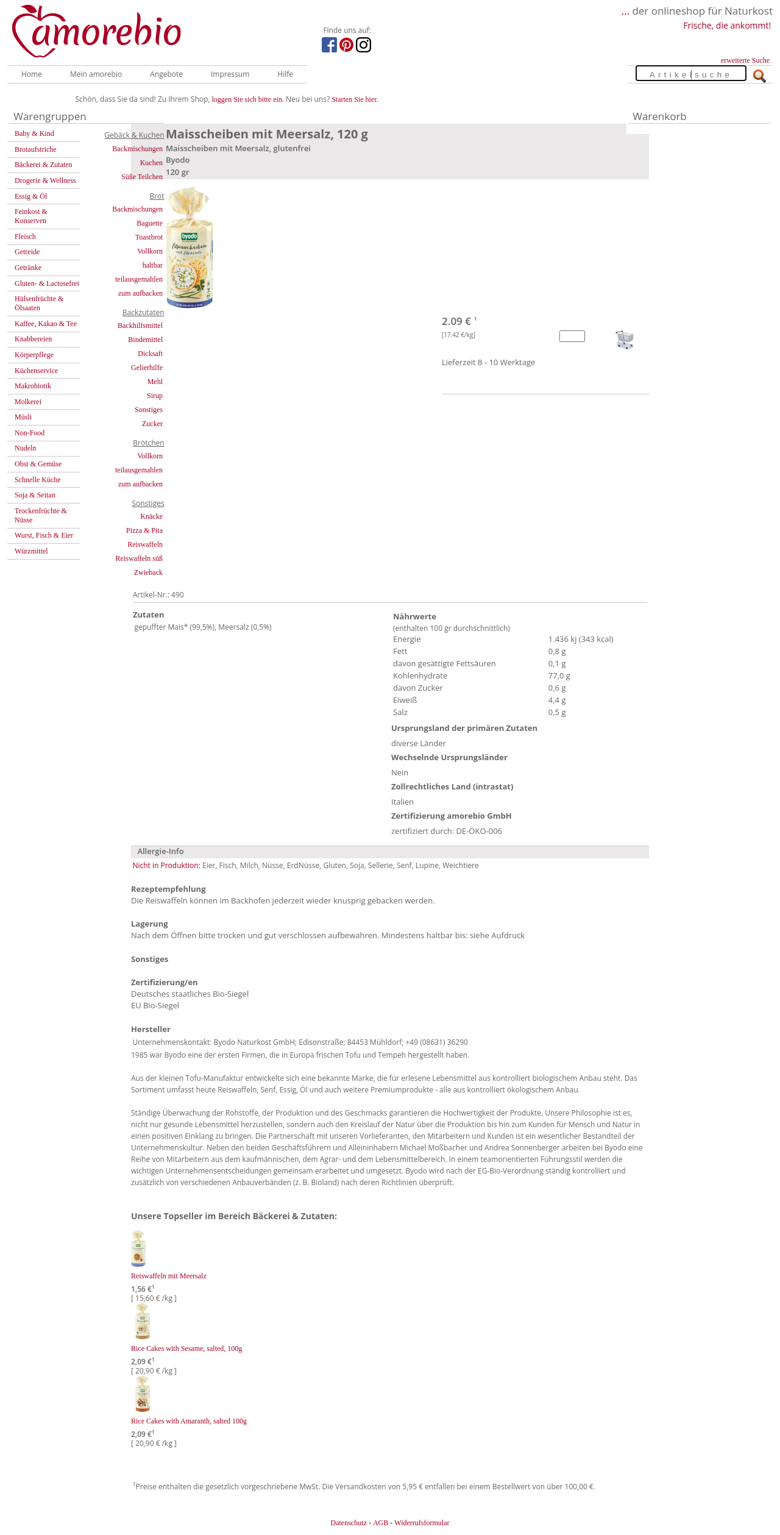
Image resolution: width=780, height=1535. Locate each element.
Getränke (28, 267)
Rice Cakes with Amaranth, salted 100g (189, 1421)
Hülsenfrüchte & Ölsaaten (39, 303)
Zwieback (148, 572)
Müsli (23, 417)
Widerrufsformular (421, 1523)
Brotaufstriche (36, 149)
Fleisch (25, 236)
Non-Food (29, 433)
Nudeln (25, 448)
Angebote (166, 74)
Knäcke (151, 516)
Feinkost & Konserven (31, 216)
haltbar (153, 265)
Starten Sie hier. (355, 99)
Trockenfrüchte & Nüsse (41, 515)
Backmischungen (137, 148)
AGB (380, 1523)
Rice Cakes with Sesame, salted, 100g (186, 1348)
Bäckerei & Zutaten (44, 164)
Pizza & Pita (144, 530)
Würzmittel (31, 551)
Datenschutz (348, 1523)
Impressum (230, 74)
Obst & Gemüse (38, 464)
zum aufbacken (140, 293)
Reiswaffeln (145, 544)
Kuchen (151, 162)
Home (31, 74)
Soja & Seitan (35, 495)
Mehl (155, 381)
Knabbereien (33, 339)
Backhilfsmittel (140, 325)
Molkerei (28, 401)
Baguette (149, 223)
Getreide (27, 252)
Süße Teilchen (142, 177)
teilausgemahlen (139, 279)
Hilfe (285, 74)
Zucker (152, 423)
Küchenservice (36, 370)
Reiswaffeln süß (139, 558)
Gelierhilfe (147, 367)
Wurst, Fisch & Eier (44, 535)
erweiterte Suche (745, 60)
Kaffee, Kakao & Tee (46, 323)
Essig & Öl (31, 196)
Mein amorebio (96, 74)
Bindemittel (145, 339)
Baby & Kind (34, 133)
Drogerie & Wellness (45, 180)
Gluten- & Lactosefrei (47, 283)
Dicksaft (150, 353)
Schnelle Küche (38, 479)
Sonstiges (149, 409)
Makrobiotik (33, 386)
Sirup (155, 395)
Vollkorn (150, 251)
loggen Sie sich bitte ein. (248, 99)
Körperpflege (34, 355)
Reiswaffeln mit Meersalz (169, 1276)
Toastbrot (149, 237)
